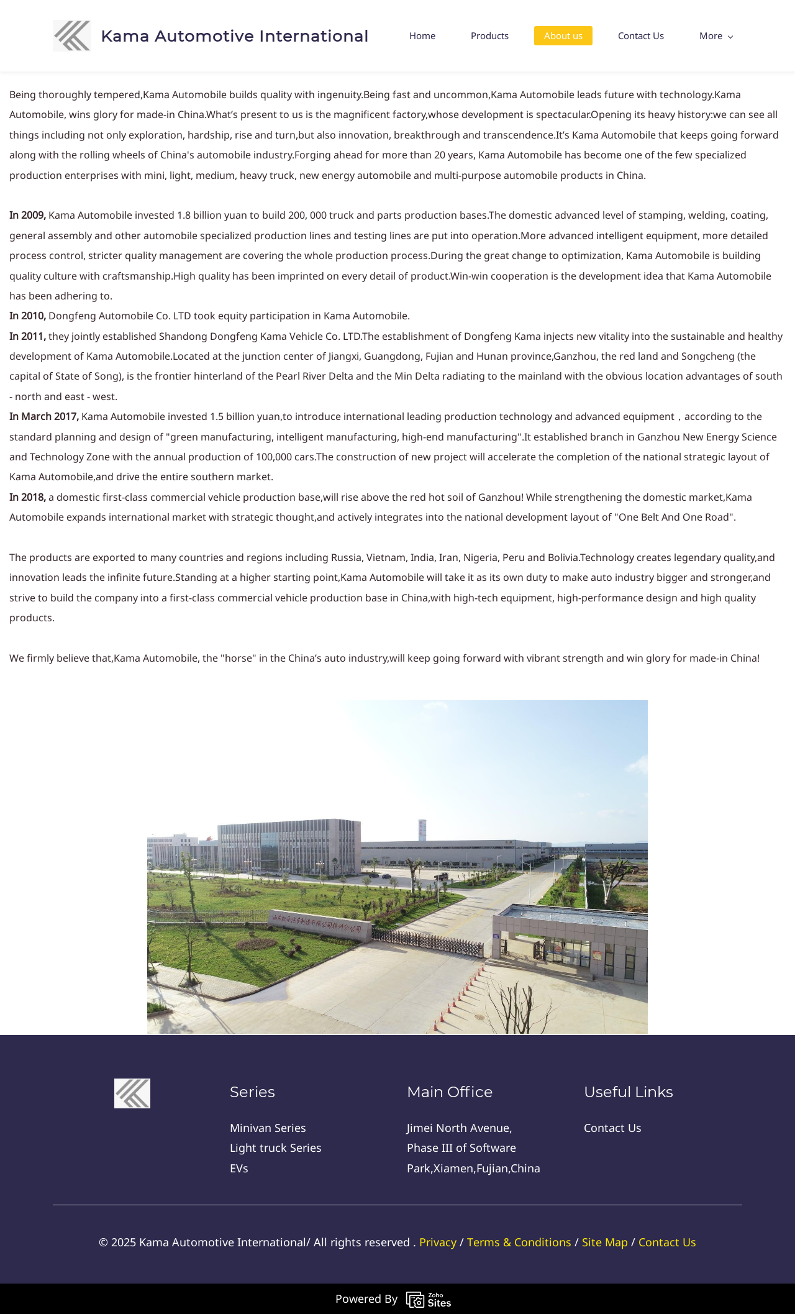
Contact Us (667, 1241)
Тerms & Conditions (519, 1241)
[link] (397, 710)
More (716, 35)
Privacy (438, 1241)
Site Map (605, 1241)
